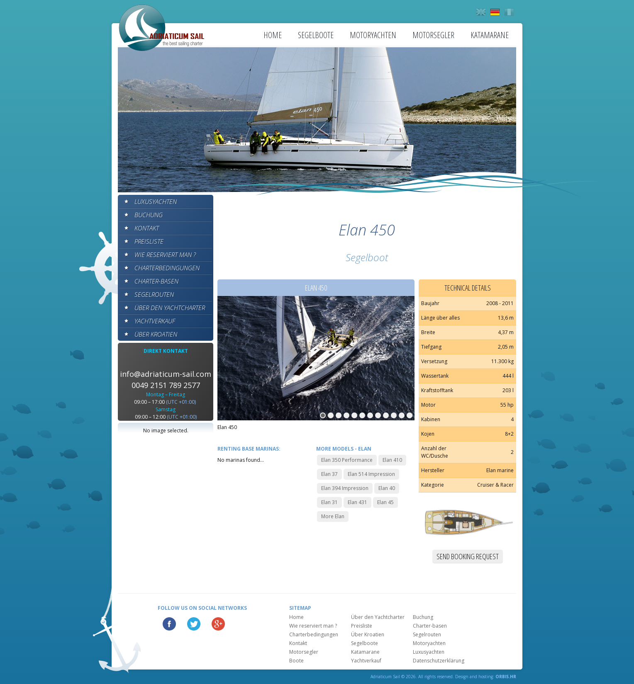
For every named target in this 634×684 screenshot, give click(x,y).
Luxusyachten (155, 201)
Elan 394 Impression (344, 488)
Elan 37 (329, 474)
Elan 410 (392, 459)
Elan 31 (329, 502)
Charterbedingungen (167, 268)
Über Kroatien (155, 334)
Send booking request (467, 556)
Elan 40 (386, 488)
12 (409, 415)
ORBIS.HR (505, 676)
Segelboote (316, 35)
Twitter (193, 624)
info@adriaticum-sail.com (165, 374)
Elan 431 (357, 502)
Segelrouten (154, 294)
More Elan (332, 516)
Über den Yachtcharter (169, 307)
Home (272, 35)
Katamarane (490, 35)
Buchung (148, 215)
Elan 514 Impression (371, 474)
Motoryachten (373, 35)
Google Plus (218, 624)
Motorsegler (433, 35)
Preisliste (148, 241)
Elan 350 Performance (347, 459)
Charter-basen (156, 281)
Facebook (169, 624)
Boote (296, 660)
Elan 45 (385, 502)
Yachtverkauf (154, 321)
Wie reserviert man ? (165, 254)
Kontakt (146, 228)
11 (402, 415)
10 (394, 415)
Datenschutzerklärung (438, 660)
